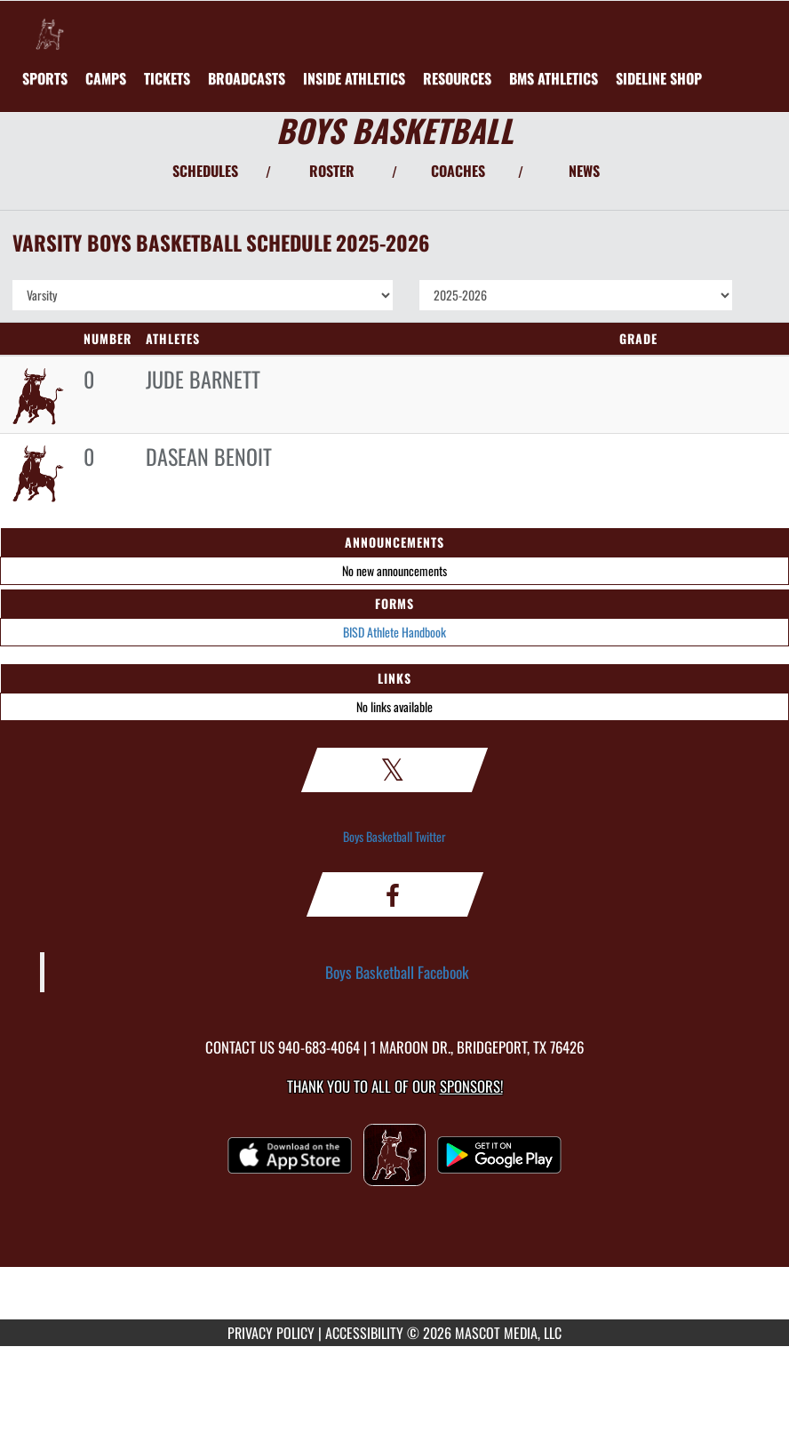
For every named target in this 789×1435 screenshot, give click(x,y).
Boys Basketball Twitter (394, 836)
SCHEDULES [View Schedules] (205, 171)
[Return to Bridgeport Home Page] (49, 23)
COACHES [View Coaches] (458, 171)
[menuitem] (105, 78)
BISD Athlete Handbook (394, 631)
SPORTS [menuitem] (45, 78)
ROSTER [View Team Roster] (332, 171)
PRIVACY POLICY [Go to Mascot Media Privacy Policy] (271, 1332)
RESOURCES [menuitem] (457, 78)
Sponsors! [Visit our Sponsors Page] (471, 1086)
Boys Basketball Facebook (397, 971)
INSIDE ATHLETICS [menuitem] (354, 78)
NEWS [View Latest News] (584, 171)
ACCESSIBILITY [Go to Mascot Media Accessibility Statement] (364, 1332)
